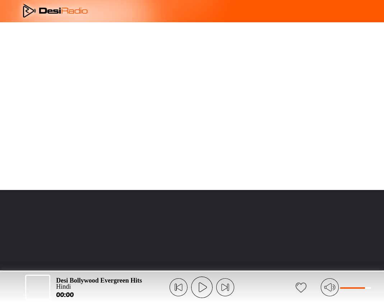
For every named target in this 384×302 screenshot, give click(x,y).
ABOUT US (97, 33)
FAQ (224, 33)
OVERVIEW (143, 33)
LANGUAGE (264, 33)
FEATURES (187, 33)
